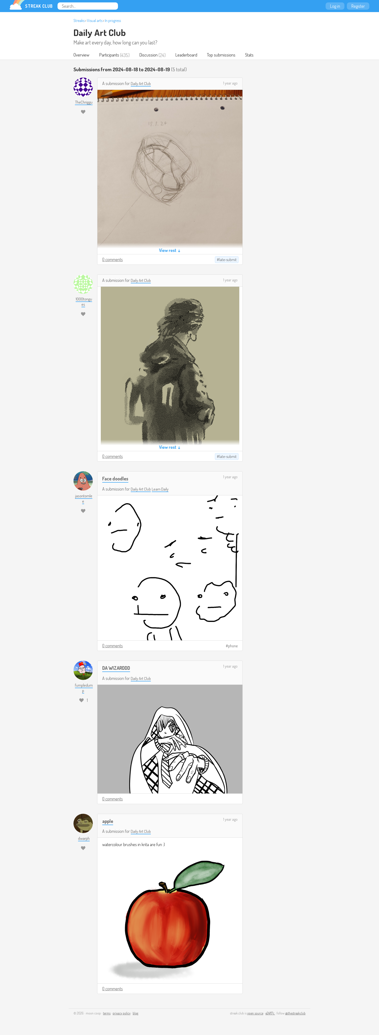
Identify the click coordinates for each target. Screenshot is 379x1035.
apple (108, 821)
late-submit (228, 260)
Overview (81, 55)
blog (135, 1014)
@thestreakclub (295, 1014)
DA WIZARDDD (117, 668)
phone (233, 646)
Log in (335, 6)
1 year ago (230, 83)
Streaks (79, 20)
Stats (250, 55)
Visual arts (94, 20)
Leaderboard (187, 55)
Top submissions (222, 55)
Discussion (149, 55)
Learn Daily (163, 489)
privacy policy (122, 1014)
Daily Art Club (99, 32)
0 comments (112, 260)
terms (106, 1014)
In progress (113, 20)
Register (358, 6)
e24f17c (270, 1014)
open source (255, 1014)
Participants (109, 55)
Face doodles (116, 479)
